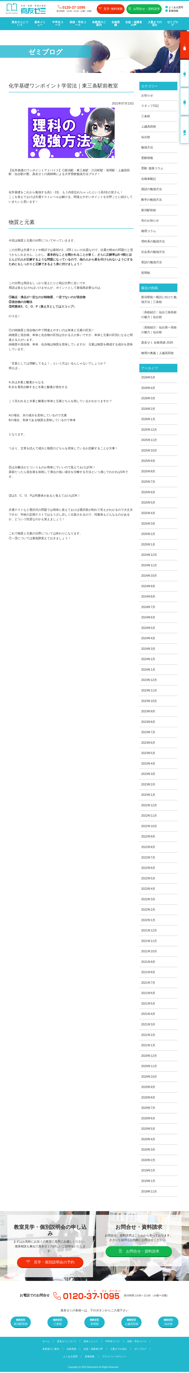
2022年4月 (148, 889)
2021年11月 (149, 941)
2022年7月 (148, 858)
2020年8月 (148, 1098)
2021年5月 (148, 1004)
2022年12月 (149, 806)
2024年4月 (148, 638)
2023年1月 (148, 795)
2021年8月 (148, 973)
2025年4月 (148, 513)
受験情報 (147, 157)
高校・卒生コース (77, 24)
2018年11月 (149, 1192)
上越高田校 (148, 126)
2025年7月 (148, 482)
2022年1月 (148, 920)
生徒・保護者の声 (133, 24)
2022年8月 (148, 847)
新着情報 (171, 10)
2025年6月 (148, 492)
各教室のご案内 (99, 24)
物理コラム (148, 231)
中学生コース (57, 24)
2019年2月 (148, 1171)
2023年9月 (148, 711)
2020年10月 (149, 1077)
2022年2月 (148, 910)
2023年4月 (148, 764)
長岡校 (145, 272)
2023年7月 (148, 732)
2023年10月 (149, 701)
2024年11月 (149, 565)
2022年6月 (148, 868)
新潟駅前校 (148, 210)
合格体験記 (148, 178)
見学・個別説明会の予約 (50, 1263)
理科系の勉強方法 (153, 241)
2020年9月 (148, 1088)
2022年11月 (149, 816)
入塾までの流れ (155, 24)
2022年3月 (148, 900)
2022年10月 (149, 826)
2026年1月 (148, 419)
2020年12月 (149, 1056)
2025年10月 (149, 450)
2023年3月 (148, 774)
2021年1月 (148, 1046)
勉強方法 (147, 147)
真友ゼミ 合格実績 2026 (157, 342)
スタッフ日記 (150, 105)
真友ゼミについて (19, 24)
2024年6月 (148, 617)
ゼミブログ (172, 24)
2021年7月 (148, 983)
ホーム (45, 1342)
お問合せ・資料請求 (144, 8)
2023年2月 (148, 785)
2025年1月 (148, 544)
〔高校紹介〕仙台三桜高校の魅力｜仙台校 (159, 315)
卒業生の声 (184, 129)
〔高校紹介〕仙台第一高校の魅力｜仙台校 (159, 330)
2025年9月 (148, 461)
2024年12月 (149, 555)
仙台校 (145, 137)
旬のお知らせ (150, 220)
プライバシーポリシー (114, 1357)
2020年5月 (148, 1129)
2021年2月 (148, 1035)
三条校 (145, 116)
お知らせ (147, 95)
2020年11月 (149, 1067)
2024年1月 (148, 670)
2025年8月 (148, 471)
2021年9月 (148, 962)
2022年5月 (148, 879)
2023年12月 (149, 680)
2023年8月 (148, 722)
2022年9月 (148, 837)
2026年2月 (148, 409)
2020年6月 (148, 1119)
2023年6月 (148, 743)
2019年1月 (148, 1182)
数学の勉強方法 (151, 199)
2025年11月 (149, 440)
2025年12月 (149, 429)
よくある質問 (174, 7)
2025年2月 (148, 534)
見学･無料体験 (111, 8)
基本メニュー (39, 24)
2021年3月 (148, 1025)
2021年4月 (148, 1015)
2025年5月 (148, 503)
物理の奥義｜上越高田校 (157, 353)
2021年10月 (149, 952)
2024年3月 (148, 649)
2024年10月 (149, 576)
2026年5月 (148, 377)
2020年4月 (148, 1140)
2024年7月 (148, 607)
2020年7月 (148, 1109)
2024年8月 (148, 597)
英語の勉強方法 (151, 262)
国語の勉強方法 (151, 189)
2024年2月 (148, 659)
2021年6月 (148, 994)
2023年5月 (148, 753)
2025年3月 (148, 524)
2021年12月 (149, 931)
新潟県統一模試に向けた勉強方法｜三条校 (159, 300)
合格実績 (115, 24)
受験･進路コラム (152, 168)
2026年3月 (148, 398)
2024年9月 (148, 586)
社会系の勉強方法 (153, 251)
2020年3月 (148, 1150)
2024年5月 (148, 628)
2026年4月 (148, 388)
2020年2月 (148, 1161)
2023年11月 (149, 691)
